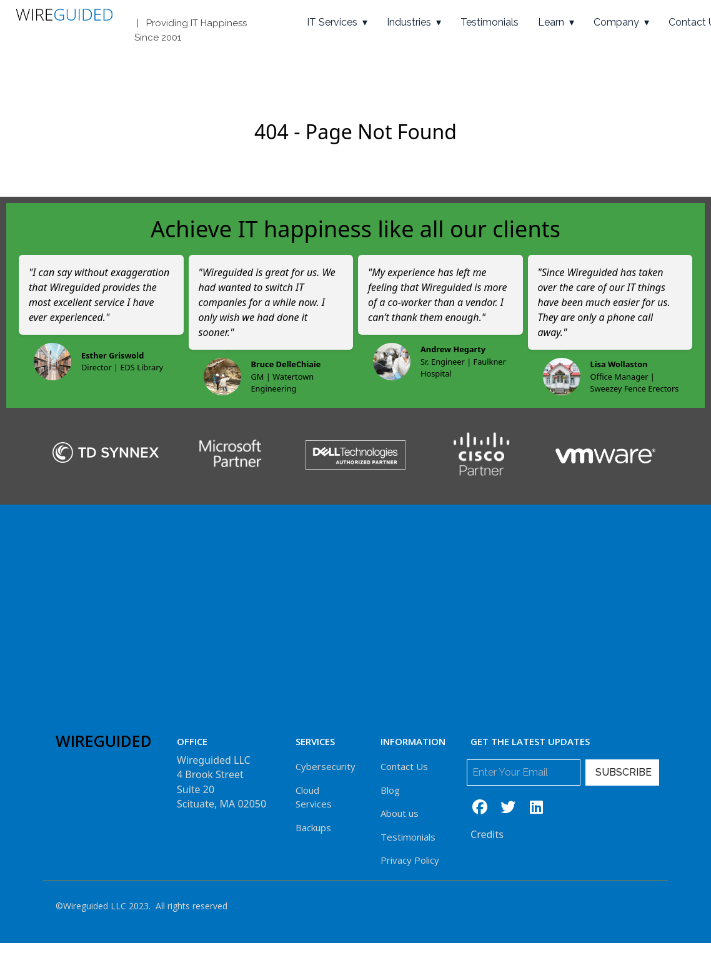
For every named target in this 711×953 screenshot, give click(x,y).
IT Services (332, 22)
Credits (487, 834)
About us (399, 813)
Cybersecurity (326, 766)
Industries (409, 22)
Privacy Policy (409, 860)
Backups (313, 827)
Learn (551, 22)
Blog (390, 790)
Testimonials (489, 22)
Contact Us (404, 766)
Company (616, 22)
